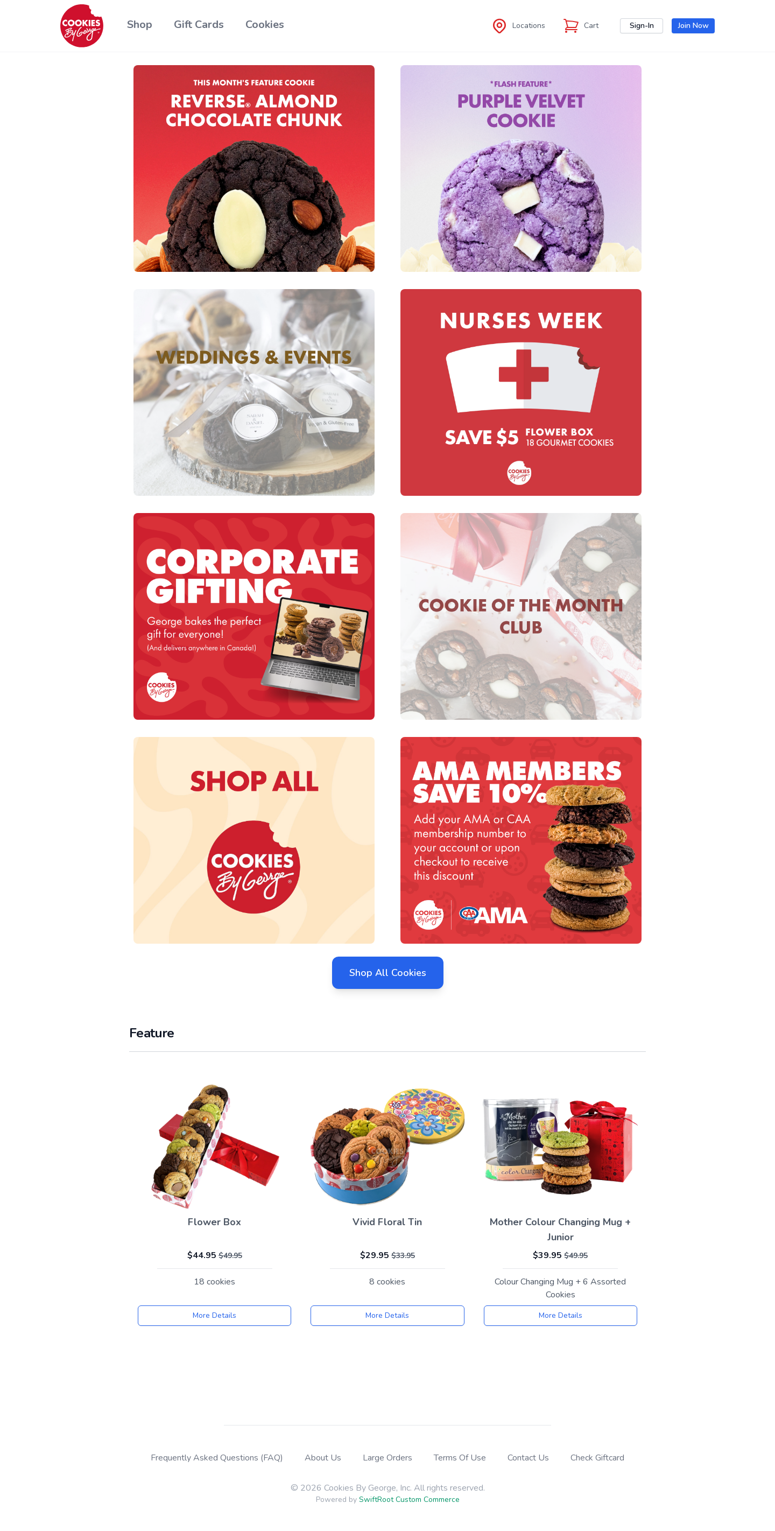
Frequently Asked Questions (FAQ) (217, 1458)
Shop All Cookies (387, 972)
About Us (323, 1458)
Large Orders (387, 1458)
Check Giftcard (597, 1458)
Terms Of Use (460, 1458)
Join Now (693, 25)
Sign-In (642, 25)
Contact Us (528, 1458)
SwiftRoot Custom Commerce (409, 1499)
